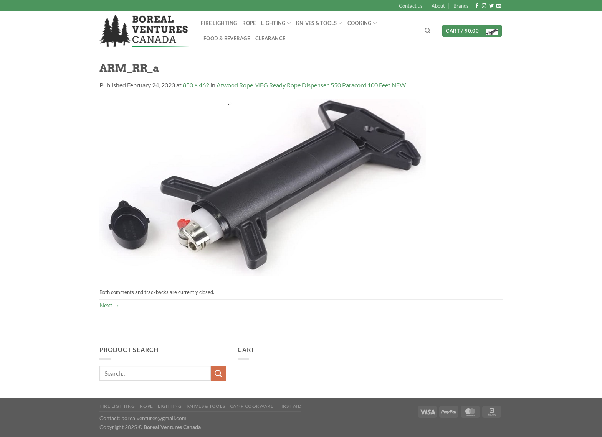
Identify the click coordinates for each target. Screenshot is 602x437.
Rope (249, 23)
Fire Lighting (219, 23)
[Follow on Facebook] (477, 6)
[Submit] (218, 373)
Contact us (411, 6)
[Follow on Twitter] (491, 6)
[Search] (427, 30)
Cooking (362, 23)
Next (109, 305)
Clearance (270, 38)
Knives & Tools (319, 23)
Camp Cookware (252, 406)
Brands (461, 6)
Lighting (276, 23)
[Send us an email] (498, 6)
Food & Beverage (226, 38)
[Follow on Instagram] (484, 6)
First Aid (290, 406)
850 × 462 (196, 85)
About (438, 6)
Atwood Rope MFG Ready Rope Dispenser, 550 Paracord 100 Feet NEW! (312, 85)
